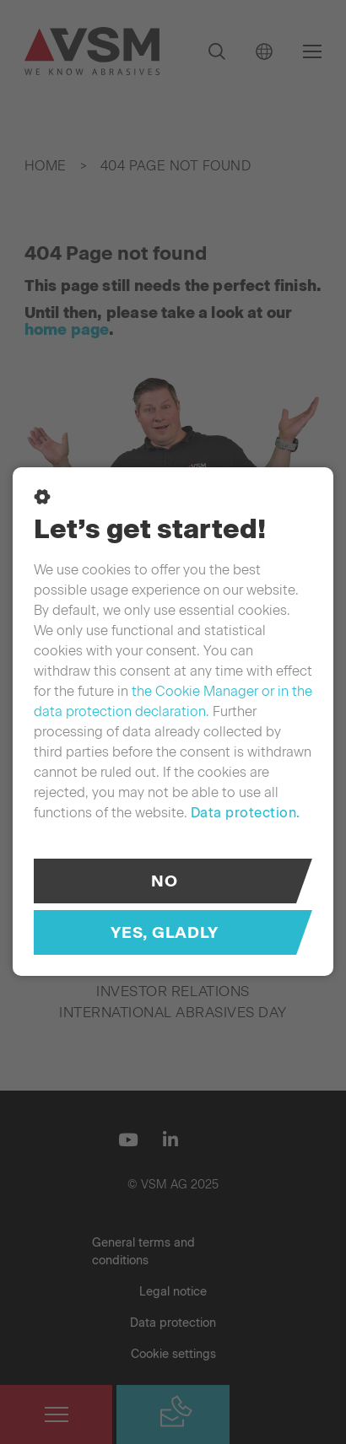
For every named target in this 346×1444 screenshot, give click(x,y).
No (164, 881)
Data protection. (245, 813)
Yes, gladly (164, 932)
